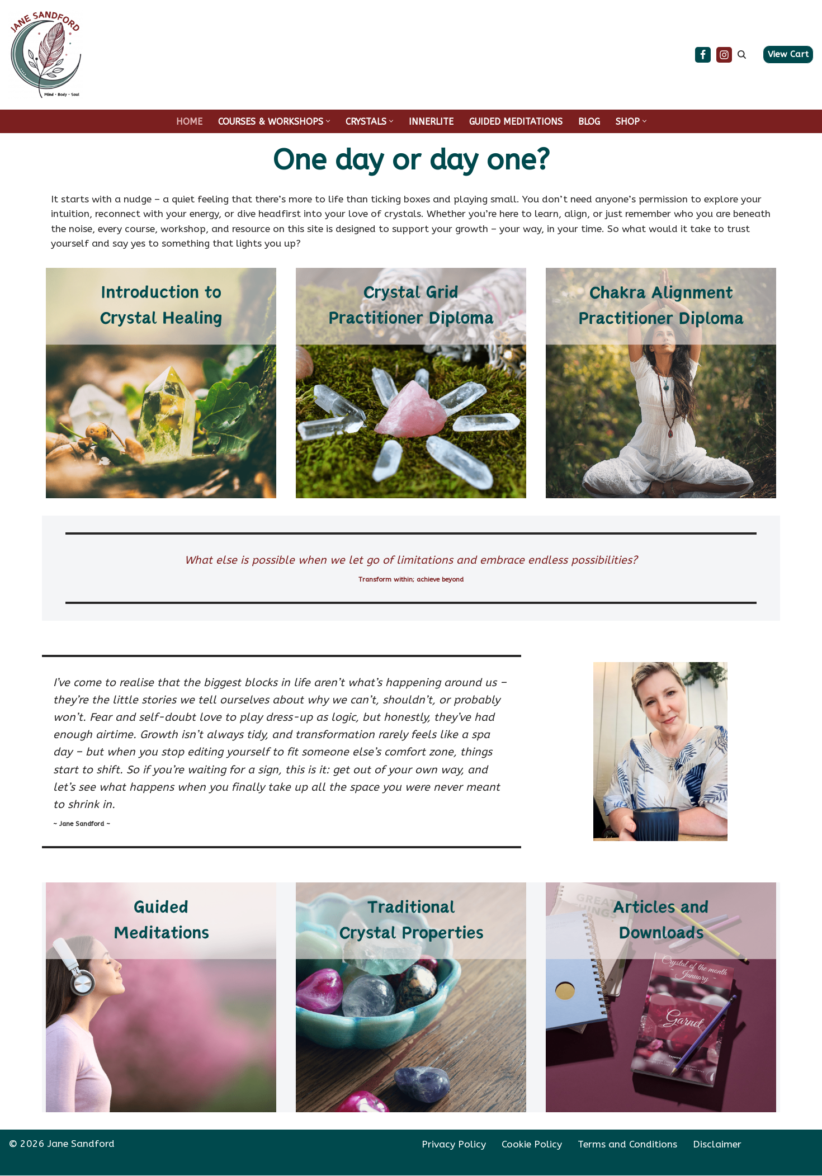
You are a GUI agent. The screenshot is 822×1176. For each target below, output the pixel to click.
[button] (328, 121)
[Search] (742, 54)
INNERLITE (431, 121)
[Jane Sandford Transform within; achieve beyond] (45, 55)
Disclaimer (717, 1145)
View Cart (788, 54)
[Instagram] (724, 55)
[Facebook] (703, 55)
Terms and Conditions (627, 1145)
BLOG (589, 121)
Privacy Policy (454, 1145)
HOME (189, 121)
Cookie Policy (532, 1145)
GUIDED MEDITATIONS (516, 121)
